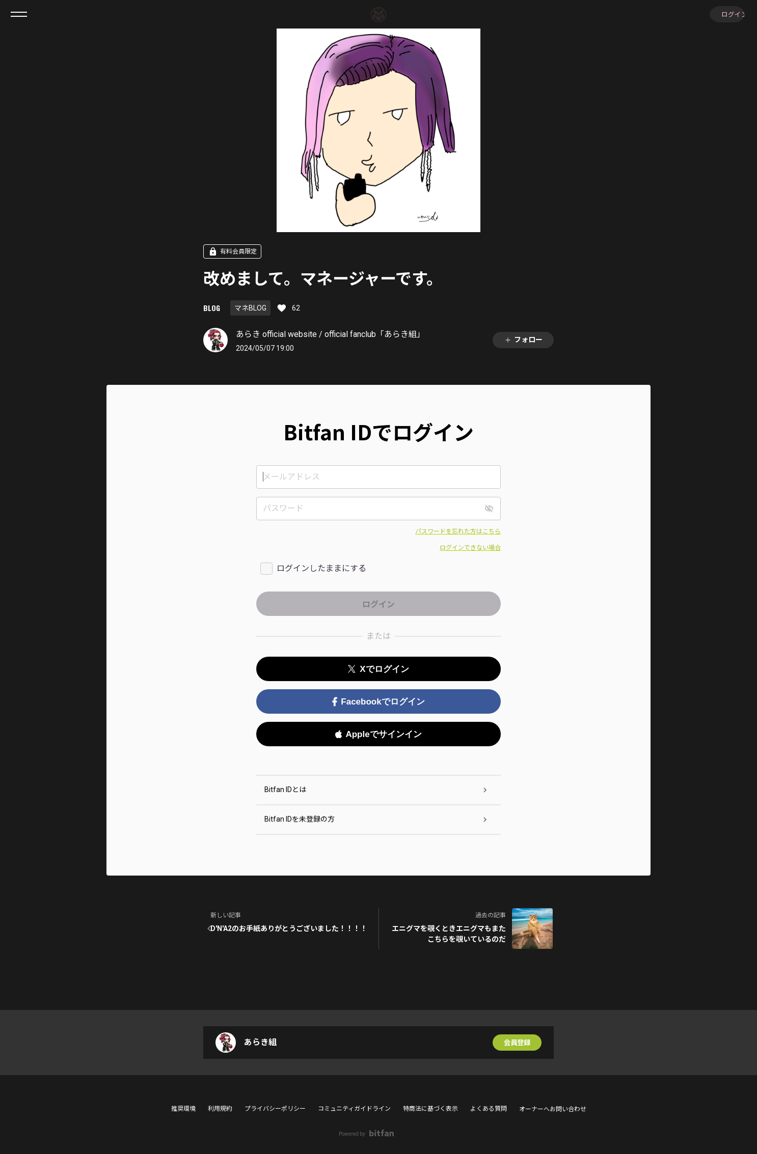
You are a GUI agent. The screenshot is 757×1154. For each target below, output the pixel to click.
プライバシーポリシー (275, 1108)
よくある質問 (488, 1108)
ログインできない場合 (470, 547)
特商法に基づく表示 (430, 1108)
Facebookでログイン (378, 702)
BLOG (211, 307)
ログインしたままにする (321, 568)
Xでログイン (378, 669)
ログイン (726, 14)
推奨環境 (183, 1108)
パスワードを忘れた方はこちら (458, 531)
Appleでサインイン (378, 734)
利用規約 (220, 1108)
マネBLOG (250, 308)
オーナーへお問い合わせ (552, 1109)
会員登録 (517, 1042)
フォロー (523, 339)
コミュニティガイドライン (354, 1108)
